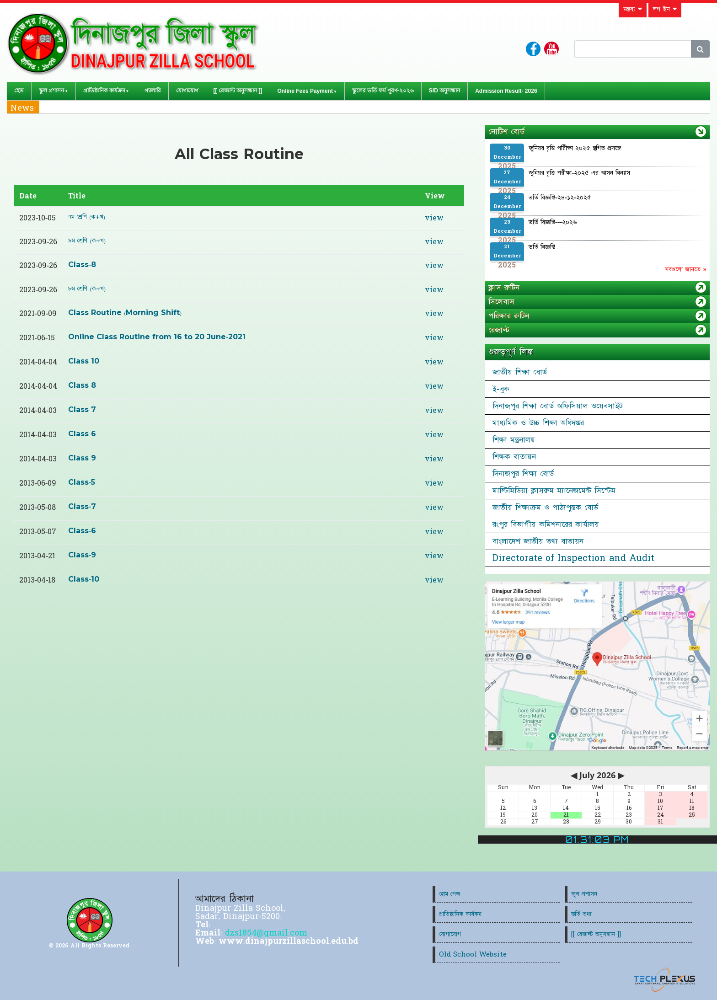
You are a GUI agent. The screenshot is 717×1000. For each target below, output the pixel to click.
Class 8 (82, 385)
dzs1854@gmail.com (266, 933)
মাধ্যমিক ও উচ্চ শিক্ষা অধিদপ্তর (538, 423)
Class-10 (83, 579)
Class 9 (82, 458)
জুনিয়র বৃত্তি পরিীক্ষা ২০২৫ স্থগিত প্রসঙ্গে (575, 148)
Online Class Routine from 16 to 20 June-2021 (157, 337)
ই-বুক (500, 389)
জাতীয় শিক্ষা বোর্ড (519, 372)
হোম (19, 90)
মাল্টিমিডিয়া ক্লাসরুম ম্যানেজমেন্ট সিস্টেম (553, 491)
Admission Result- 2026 (506, 91)
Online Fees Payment (305, 91)
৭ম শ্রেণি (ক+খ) (86, 217)
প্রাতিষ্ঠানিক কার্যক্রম (104, 90)
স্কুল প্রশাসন (51, 90)
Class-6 (82, 531)
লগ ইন (665, 9)
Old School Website (473, 954)
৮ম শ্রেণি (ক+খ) (87, 288)
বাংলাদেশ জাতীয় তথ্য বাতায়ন (537, 541)
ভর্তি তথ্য (581, 914)
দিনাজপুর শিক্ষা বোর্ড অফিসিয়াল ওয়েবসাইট (557, 406)
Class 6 (82, 434)
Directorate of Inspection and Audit (573, 558)
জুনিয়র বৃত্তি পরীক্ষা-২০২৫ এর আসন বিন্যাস (579, 173)
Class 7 (82, 410)
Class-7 (82, 507)
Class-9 (82, 555)
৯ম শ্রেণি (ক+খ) (87, 240)
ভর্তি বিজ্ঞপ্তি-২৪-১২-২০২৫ (560, 197)
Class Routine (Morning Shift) (125, 313)
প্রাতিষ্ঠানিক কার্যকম (460, 914)
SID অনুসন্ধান (444, 90)
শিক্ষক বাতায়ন (514, 457)
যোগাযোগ (187, 90)
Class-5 (81, 482)
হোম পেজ (449, 894)
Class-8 (82, 265)
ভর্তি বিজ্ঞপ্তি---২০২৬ (553, 222)
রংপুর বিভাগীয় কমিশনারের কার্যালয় (545, 524)
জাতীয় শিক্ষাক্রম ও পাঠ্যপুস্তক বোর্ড (545, 508)
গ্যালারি (152, 90)
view (434, 218)
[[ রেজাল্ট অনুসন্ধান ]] (238, 90)
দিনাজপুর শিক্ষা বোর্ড (523, 474)
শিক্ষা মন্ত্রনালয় (513, 440)
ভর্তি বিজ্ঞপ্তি (542, 247)
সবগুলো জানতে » (685, 269)
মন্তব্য (632, 9)
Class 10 (83, 361)
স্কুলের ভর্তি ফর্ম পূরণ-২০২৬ (383, 90)
